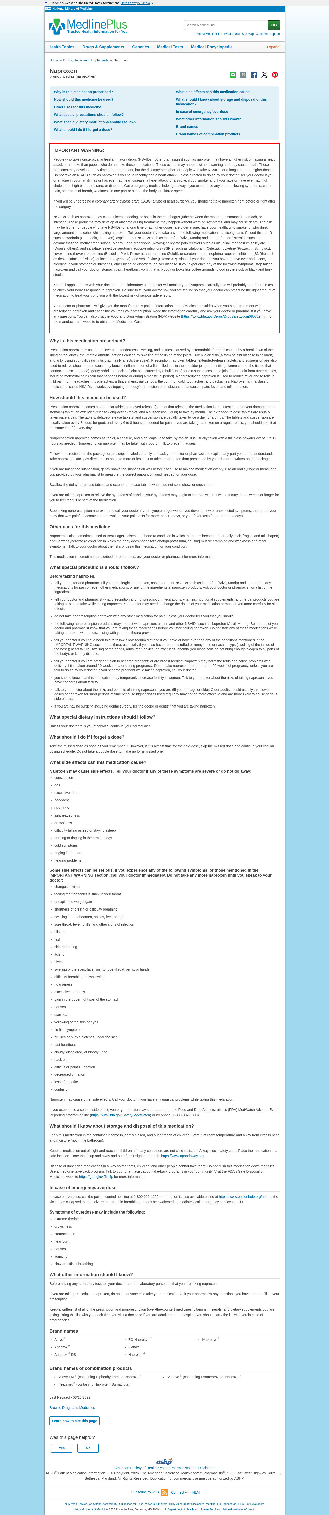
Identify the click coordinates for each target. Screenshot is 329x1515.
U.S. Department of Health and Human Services (191, 1509)
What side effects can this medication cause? (213, 92)
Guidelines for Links (131, 1503)
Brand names (187, 127)
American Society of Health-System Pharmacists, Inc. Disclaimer (164, 1468)
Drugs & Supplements (103, 47)
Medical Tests (170, 47)
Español (273, 47)
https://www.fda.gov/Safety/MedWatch (120, 1115)
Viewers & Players (156, 1503)
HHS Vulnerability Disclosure (186, 1503)
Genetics (140, 47)
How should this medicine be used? (83, 99)
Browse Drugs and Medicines (72, 1408)
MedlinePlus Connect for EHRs (225, 1503)
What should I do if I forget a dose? (83, 130)
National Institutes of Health (238, 1509)
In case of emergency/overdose (202, 112)
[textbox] (226, 25)
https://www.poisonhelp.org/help (243, 1197)
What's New (232, 34)
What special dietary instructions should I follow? (95, 122)
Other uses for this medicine (77, 107)
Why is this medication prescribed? (83, 92)
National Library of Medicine (72, 8)
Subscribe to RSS (149, 1492)
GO (274, 25)
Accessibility (109, 1503)
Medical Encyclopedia (212, 47)
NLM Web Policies (76, 1503)
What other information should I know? (208, 119)
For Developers (254, 1503)
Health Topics (62, 47)
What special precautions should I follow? (89, 115)
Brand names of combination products (208, 134)
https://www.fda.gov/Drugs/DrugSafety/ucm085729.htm (224, 316)
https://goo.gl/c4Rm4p (96, 1177)
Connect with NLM (185, 1492)
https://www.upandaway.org (182, 1156)
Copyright (95, 1503)
